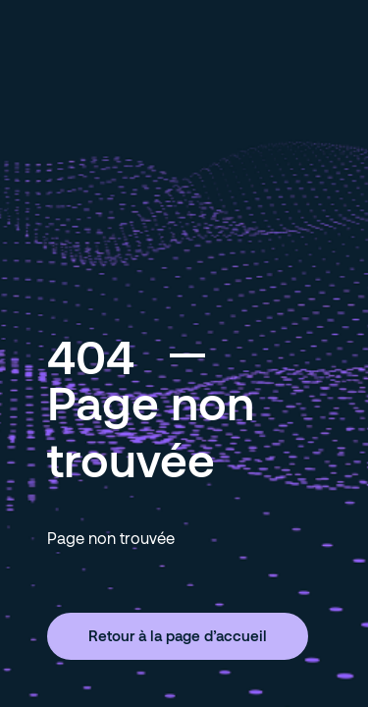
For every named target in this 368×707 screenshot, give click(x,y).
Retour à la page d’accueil (177, 635)
